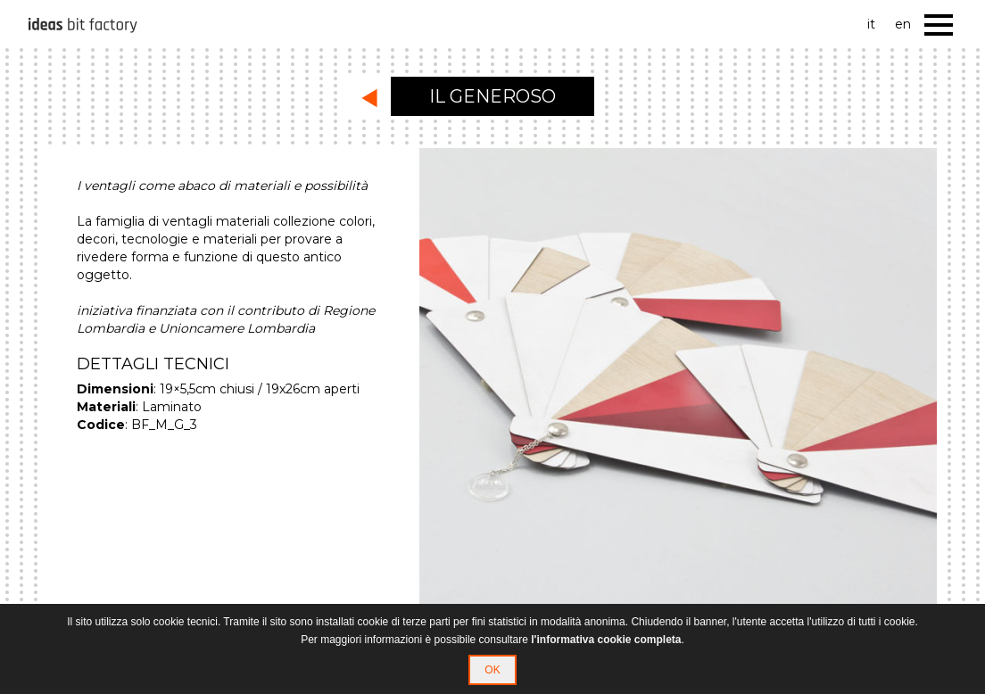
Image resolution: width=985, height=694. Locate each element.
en (903, 24)
